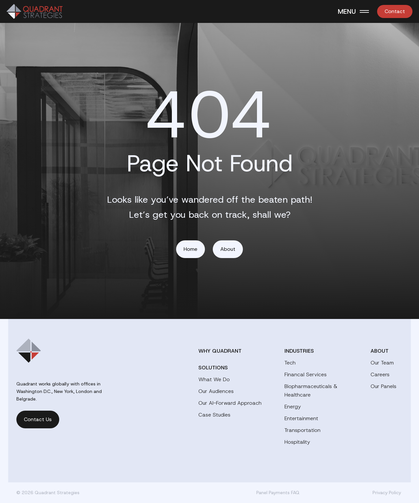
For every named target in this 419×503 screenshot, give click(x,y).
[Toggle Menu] (353, 11)
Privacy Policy (387, 492)
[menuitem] (394, 11)
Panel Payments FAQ (278, 492)
